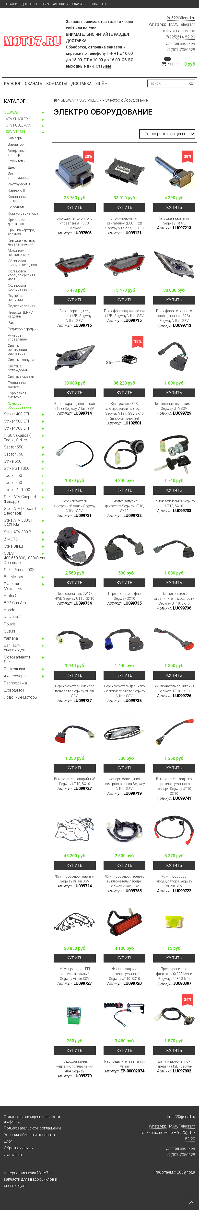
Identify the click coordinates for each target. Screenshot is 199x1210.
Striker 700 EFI (16, 428)
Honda (9, 610)
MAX (173, 24)
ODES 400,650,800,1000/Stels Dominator (24, 558)
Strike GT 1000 (16, 468)
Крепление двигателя (16, 222)
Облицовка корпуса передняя (22, 263)
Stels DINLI (13, 546)
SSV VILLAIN (15, 132)
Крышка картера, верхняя (21, 232)
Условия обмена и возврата (29, 1134)
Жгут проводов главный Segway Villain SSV (74, 878)
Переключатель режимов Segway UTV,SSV (174, 406)
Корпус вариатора (23, 213)
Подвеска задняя (21, 306)
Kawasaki (12, 617)
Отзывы (103, 66)
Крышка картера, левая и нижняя (21, 242)
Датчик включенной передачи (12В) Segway (174, 1063)
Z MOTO (11, 539)
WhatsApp (157, 24)
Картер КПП (17, 190)
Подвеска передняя (15, 298)
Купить (74, 207)
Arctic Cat (12, 595)
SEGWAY (11, 112)
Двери (13, 167)
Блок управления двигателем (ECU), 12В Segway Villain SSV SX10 (124, 223)
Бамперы (15, 138)
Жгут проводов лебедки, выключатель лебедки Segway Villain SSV (124, 881)
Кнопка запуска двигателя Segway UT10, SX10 (124, 506)
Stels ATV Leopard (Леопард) (20, 511)
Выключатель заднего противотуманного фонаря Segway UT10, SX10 (174, 786)
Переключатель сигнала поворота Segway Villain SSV (74, 691)
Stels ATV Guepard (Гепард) (20, 499)
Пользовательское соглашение (32, 1128)
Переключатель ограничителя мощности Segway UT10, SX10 (174, 598)
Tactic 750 (13, 482)
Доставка (29, 4)
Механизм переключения (19, 253)
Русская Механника (13, 586)
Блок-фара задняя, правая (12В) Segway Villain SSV (75, 316)
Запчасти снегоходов (14, 647)
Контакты (56, 83)
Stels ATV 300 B (17, 532)
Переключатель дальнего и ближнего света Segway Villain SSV (124, 691)
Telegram (187, 24)
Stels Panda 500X (19, 569)
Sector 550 (13, 447)
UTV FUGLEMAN (18, 125)
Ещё (101, 83)
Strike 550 (12, 461)
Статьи (11, 4)
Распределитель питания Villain (124, 1063)
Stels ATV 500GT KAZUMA (18, 522)
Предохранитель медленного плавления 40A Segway (74, 1066)
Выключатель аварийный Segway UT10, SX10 (74, 781)
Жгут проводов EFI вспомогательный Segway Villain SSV (74, 974)
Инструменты (19, 184)
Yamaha (11, 638)
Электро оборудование (19, 405)
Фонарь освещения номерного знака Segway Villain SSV (124, 784)
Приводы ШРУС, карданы (21, 314)
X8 (103, 4)
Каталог (12, 83)
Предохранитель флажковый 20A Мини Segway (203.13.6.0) (174, 974)
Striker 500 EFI (16, 421)
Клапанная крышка (17, 199)
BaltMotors (13, 577)
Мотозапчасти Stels (17, 659)
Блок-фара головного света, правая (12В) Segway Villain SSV (174, 316)
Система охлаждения (18, 368)
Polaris (10, 624)
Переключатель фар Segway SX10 (124, 596)
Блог (8, 1141)
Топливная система (17, 385)
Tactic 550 (13, 475)
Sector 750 (13, 454)
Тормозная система (17, 395)
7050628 (187, 49)
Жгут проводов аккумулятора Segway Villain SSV (174, 881)
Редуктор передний (23, 329)
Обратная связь (55, 4)
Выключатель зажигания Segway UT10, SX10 (174, 688)
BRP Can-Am (15, 602)
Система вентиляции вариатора (17, 349)
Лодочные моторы (20, 697)
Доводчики (14, 690)
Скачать (33, 83)
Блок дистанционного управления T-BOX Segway (75, 223)
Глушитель (16, 161)
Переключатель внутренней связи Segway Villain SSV (74, 506)
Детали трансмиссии (19, 176)
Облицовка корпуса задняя (20, 287)
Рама (12, 323)
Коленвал (16, 207)
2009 (181, 1172)
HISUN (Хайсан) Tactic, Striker (18, 437)
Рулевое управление (17, 337)
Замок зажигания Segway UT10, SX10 (174, 503)
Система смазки (21, 376)
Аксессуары (15, 676)
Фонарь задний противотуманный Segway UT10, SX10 (124, 974)
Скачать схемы (85, 4)
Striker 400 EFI (16, 414)
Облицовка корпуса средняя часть (21, 275)
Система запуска (21, 360)
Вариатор (16, 144)
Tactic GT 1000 (17, 489)
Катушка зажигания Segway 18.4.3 (174, 220)
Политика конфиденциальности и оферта (32, 1119)
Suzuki (9, 631)
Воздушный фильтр (17, 153)
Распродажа (15, 683)
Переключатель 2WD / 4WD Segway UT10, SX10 (74, 596)
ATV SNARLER (17, 119)
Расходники (14, 669)
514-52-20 (186, 37)
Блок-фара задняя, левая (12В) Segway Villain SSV (124, 313)
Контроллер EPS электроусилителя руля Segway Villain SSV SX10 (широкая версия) (124, 411)
